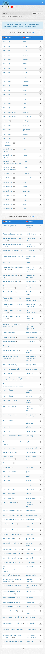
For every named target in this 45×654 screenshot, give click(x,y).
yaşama (29, 281)
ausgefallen (16, 369)
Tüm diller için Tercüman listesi (24, 26)
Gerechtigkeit (8, 145)
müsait (25, 86)
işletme (28, 519)
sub (12, 143)
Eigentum (13, 234)
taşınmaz (29, 257)
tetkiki (32, 269)
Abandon (11, 511)
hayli (27, 121)
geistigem (13, 238)
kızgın (34, 498)
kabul (28, 567)
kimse (33, 489)
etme (28, 306)
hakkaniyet (27, 178)
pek (24, 90)
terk (27, 515)
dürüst (25, 50)
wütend (10, 498)
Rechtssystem (16, 163)
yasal (25, 108)
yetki (24, 209)
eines (10, 324)
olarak (29, 116)
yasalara (29, 286)
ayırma (28, 617)
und (9, 467)
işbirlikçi (28, 403)
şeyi (29, 298)
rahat (34, 365)
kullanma (29, 300)
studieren (11, 457)
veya (32, 267)
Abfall (10, 539)
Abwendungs (12, 629)
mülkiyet (29, 234)
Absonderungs (13, 617)
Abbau (10, 519)
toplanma (29, 442)
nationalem (18, 579)
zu (12, 116)
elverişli (25, 55)
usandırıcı (29, 409)
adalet (25, 143)
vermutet (12, 380)
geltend (10, 350)
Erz (22, 519)
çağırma (29, 575)
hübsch (10, 390)
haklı (24, 68)
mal (34, 257)
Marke (5, 327)
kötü (29, 472)
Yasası (28, 361)
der (9, 292)
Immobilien (13, 257)
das (4, 143)
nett (9, 427)
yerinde (28, 392)
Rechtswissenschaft (9, 169)
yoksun (28, 228)
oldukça (26, 112)
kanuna (31, 579)
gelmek (28, 288)
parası (32, 275)
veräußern (19, 310)
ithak (25, 182)
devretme (29, 312)
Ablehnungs (12, 549)
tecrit (27, 623)
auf (9, 263)
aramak (34, 333)
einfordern (11, 333)
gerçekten (26, 130)
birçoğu (28, 494)
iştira (27, 558)
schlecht (13, 472)
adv (9, 112)
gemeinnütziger (13, 356)
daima (28, 637)
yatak (28, 436)
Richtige (19, 378)
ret (27, 549)
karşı (34, 286)
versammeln (17, 442)
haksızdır (34, 637)
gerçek (25, 59)
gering (10, 369)
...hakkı (28, 263)
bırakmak (29, 230)
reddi (32, 567)
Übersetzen (37, 13)
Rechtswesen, (8, 163)
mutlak (28, 585)
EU (11, 292)
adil (24, 42)
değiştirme (29, 318)
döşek (32, 436)
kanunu (28, 294)
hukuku (33, 617)
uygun (25, 103)
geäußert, (6, 380)
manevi (28, 244)
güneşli (34, 448)
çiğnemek (29, 423)
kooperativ (11, 400)
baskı (28, 534)
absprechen (12, 226)
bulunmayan (30, 635)
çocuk (28, 275)
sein (13, 407)
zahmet (34, 415)
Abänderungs (12, 641)
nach (12, 579)
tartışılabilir (30, 524)
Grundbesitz (14, 250)
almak (33, 341)
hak (24, 149)
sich (9, 442)
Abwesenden (7, 635)
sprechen (11, 452)
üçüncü (28, 327)
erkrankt (16, 436)
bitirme (32, 581)
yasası (32, 562)
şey (29, 173)
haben (10, 378)
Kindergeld (14, 275)
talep (31, 350)
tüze (24, 195)
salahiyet (26, 191)
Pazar (32, 292)
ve (30, 467)
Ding (11, 298)
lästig (9, 407)
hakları (28, 421)
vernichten (19, 304)
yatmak (32, 438)
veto (27, 554)
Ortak (28, 292)
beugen (10, 286)
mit (9, 421)
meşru (25, 77)
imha (33, 304)
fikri (27, 238)
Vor (13, 611)
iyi (32, 373)
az (33, 369)
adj (9, 42)
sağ (24, 94)
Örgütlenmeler (31, 358)
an (9, 234)
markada (29, 324)
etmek (28, 352)
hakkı (34, 234)
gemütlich (11, 365)
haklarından (30, 226)
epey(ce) (26, 125)
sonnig (10, 448)
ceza (30, 543)
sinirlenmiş (29, 504)
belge (28, 269)
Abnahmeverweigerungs (13, 569)
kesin (28, 598)
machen (16, 350)
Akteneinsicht (15, 267)
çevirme (29, 629)
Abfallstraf (11, 543)
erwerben (11, 341)
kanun (25, 187)
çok (27, 134)
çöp (27, 539)
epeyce (28, 480)
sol (32, 467)
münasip (26, 81)
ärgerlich (11, 502)
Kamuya (29, 356)
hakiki (25, 64)
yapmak (29, 459)
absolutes (6, 585)
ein (9, 298)
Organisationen (8, 358)
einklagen (11, 337)
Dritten (14, 324)
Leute (13, 489)
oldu (35, 369)
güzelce (28, 427)
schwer (10, 436)
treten (17, 421)
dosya (28, 267)
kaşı (27, 390)
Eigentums (16, 585)
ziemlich (14, 112)
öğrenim (33, 457)
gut (9, 373)
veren (31, 346)
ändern (18, 316)
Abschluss (6, 579)
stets (19, 635)
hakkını (28, 333)
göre (27, 581)
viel (9, 476)
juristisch (6, 151)
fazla (33, 485)
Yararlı (34, 356)
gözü (31, 390)
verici (28, 417)
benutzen (19, 298)
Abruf (10, 575)
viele (9, 489)
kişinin (28, 329)
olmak (32, 378)
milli (27, 579)
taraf (27, 99)
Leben (13, 281)
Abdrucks (11, 534)
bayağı (28, 502)
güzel (31, 396)
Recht (15, 116)
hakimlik (29, 452)
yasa (25, 204)
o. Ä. (16, 380)
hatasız (25, 72)
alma (27, 277)
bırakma (29, 511)
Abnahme (11, 562)
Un (6, 637)
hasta (28, 438)
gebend (10, 346)
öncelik (33, 611)
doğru (25, 46)
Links (12, 467)
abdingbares (7, 524)
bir (24, 121)
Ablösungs (11, 558)
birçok (28, 476)
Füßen (12, 421)
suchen (10, 463)
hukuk (25, 155)
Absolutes (6, 592)
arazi (28, 250)
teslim (28, 562)
